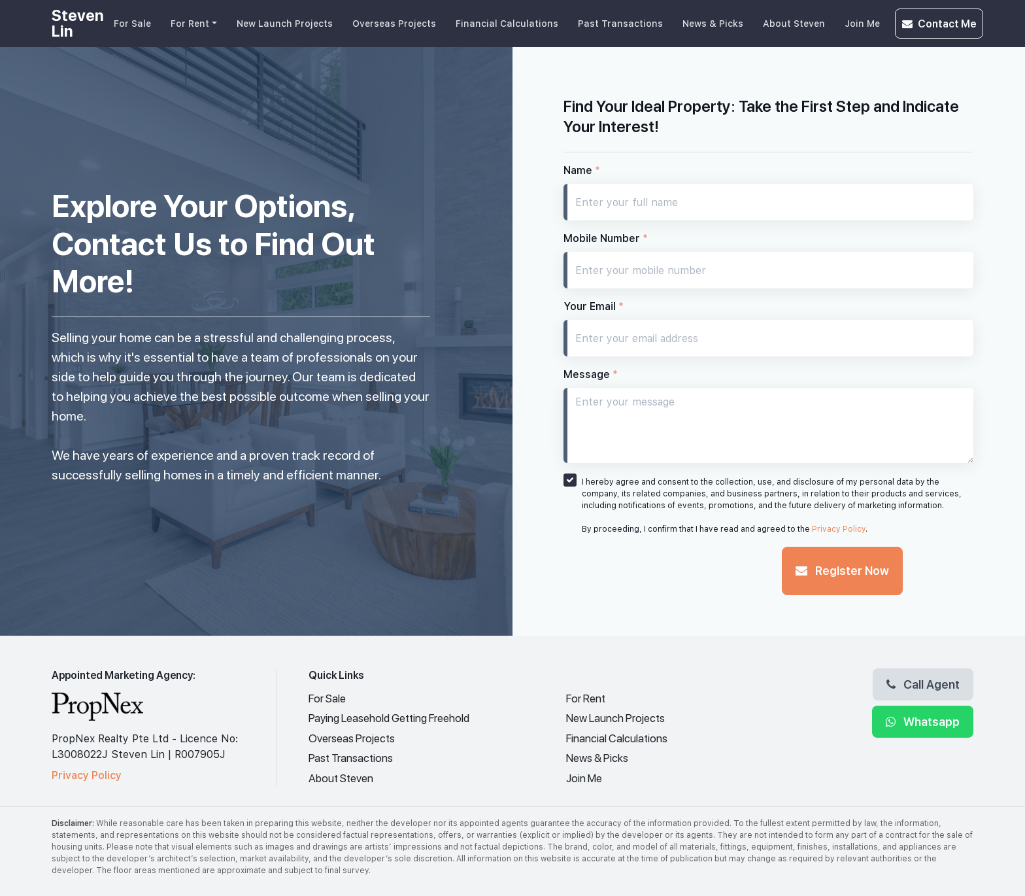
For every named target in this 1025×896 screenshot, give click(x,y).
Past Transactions (620, 23)
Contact (939, 23)
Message (590, 374)
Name (581, 170)
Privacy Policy (838, 529)
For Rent (190, 23)
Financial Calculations (507, 23)
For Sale (132, 23)
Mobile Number (605, 238)
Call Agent (923, 684)
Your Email (593, 306)
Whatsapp (923, 721)
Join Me (862, 23)
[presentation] (662, 572)
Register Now (842, 570)
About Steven (794, 23)
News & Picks (712, 23)
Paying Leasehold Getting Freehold (389, 718)
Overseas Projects (394, 23)
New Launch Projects (285, 23)
